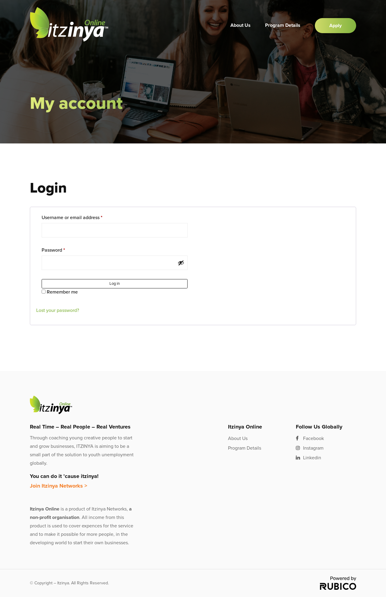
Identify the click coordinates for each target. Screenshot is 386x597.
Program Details (282, 25)
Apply (335, 26)
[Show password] (181, 262)
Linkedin (308, 458)
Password (53, 250)
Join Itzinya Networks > (58, 485)
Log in (114, 283)
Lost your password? (57, 310)
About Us (240, 25)
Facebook (310, 438)
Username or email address (72, 218)
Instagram (310, 448)
